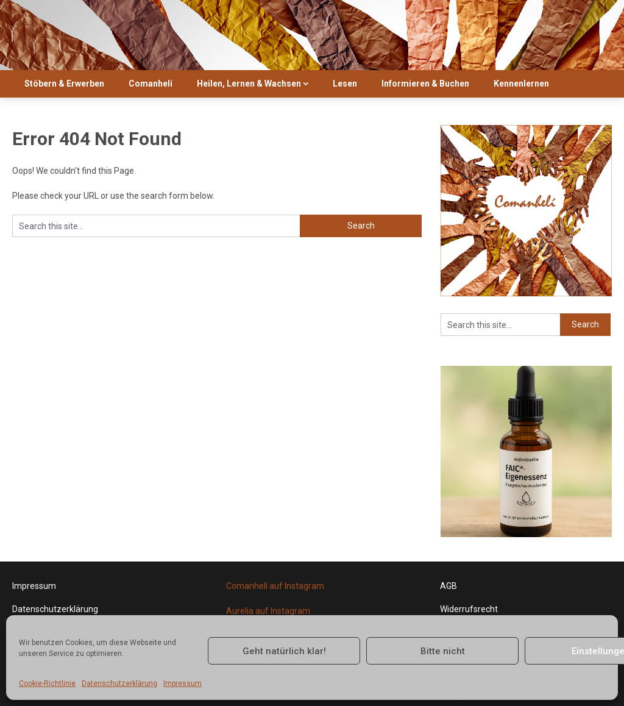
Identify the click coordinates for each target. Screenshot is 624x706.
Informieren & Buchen (425, 83)
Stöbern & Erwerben (64, 83)
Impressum (182, 683)
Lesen (345, 83)
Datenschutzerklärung (119, 683)
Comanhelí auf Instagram (275, 586)
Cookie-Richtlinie (47, 683)
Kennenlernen (521, 83)
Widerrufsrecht (469, 609)
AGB (448, 586)
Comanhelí (150, 83)
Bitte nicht (442, 651)
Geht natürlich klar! (284, 651)
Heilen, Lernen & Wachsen (249, 83)
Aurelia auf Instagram (268, 611)
